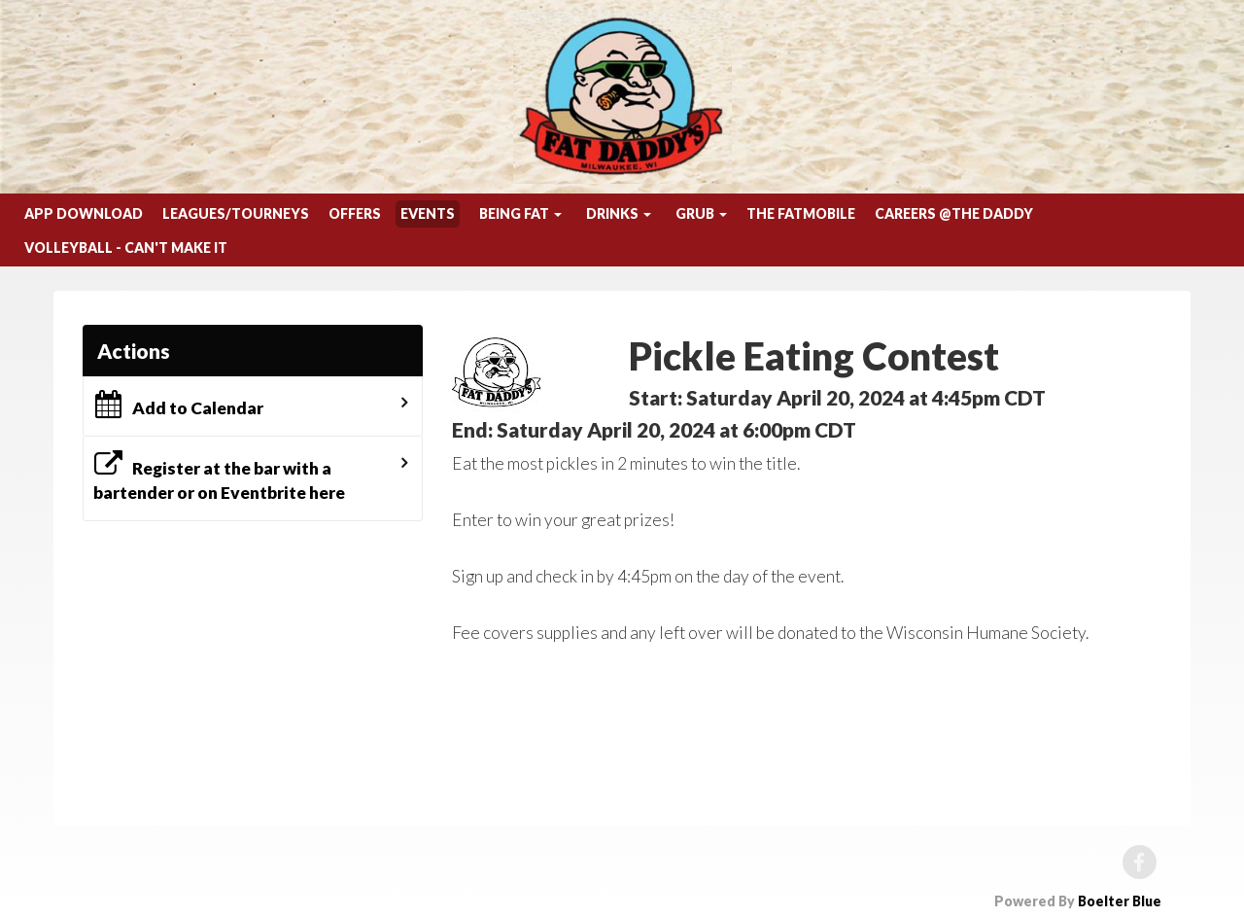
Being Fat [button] (520, 213)
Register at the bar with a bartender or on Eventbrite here (219, 477)
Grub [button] (701, 213)
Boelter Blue (1119, 901)
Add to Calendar (178, 405)
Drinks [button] (618, 213)
